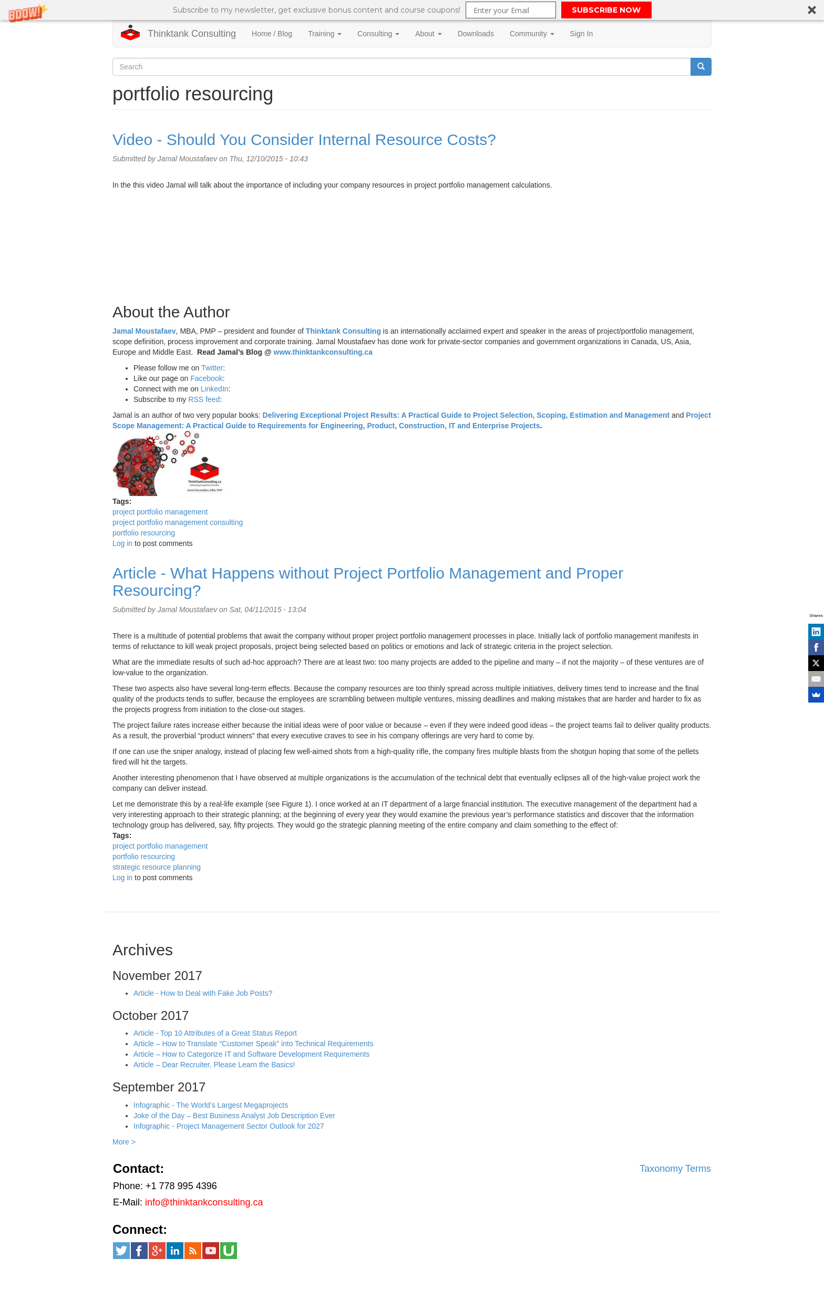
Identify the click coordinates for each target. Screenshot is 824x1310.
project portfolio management (160, 512)
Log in (122, 543)
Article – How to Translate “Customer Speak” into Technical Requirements (253, 1043)
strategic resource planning (156, 867)
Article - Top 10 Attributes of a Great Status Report (215, 1033)
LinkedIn (215, 389)
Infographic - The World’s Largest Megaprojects (210, 1105)
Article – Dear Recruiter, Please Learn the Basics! (214, 1064)
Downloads (476, 33)
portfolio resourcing (143, 533)
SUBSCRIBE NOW (606, 10)
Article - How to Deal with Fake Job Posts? (203, 993)
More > (124, 1142)
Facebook (206, 378)
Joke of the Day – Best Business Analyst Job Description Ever (234, 1115)
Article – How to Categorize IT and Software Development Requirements (251, 1054)
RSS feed (204, 399)
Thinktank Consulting (192, 33)
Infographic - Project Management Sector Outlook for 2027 (228, 1126)
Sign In (581, 33)
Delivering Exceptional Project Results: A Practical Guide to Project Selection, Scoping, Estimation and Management (466, 415)
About (428, 33)
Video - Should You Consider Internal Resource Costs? (304, 139)
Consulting (378, 33)
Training (325, 33)
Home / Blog (272, 33)
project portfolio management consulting (177, 522)
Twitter (212, 368)
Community (532, 33)
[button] (412, 10)
